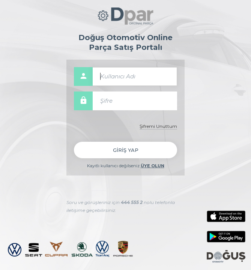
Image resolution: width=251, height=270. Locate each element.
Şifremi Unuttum (158, 126)
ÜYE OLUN (152, 165)
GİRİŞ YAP (125, 150)
